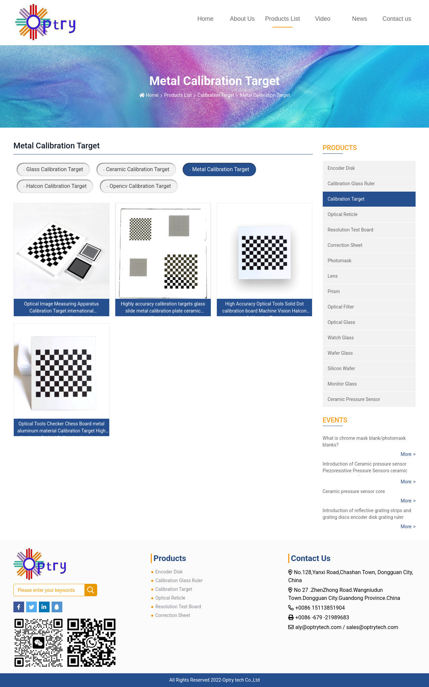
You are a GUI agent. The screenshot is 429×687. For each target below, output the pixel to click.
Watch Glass (341, 337)
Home (205, 18)
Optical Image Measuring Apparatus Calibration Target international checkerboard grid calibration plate (61, 311)
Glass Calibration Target (54, 169)
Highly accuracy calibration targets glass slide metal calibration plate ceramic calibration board (163, 311)
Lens (333, 276)
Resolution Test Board (351, 229)
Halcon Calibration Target (56, 186)
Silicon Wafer (341, 368)
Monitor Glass (342, 384)
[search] (90, 590)
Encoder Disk (341, 168)
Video (322, 18)
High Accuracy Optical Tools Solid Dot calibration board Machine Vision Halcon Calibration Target (264, 311)
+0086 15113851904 (320, 608)
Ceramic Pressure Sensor (354, 399)
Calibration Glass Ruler (351, 183)
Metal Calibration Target (265, 95)
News (359, 18)
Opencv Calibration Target (140, 186)
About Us (242, 18)
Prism (334, 291)
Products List (282, 18)
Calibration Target (215, 95)
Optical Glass (341, 322)
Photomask (340, 260)
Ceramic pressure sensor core (354, 491)
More (406, 454)
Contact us (396, 18)
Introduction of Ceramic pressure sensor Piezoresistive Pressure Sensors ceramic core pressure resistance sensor (365, 470)
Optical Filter (341, 307)
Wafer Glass (340, 353)
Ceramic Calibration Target (137, 169)
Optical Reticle (343, 214)
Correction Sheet (345, 245)
